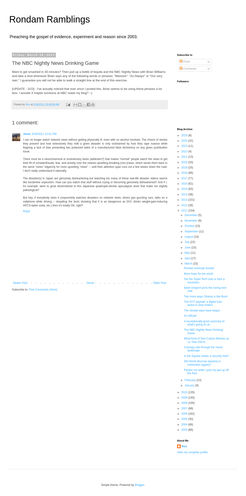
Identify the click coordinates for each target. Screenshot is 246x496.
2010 (184, 392)
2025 (184, 135)
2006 (184, 413)
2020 (184, 162)
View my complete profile (192, 452)
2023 (184, 146)
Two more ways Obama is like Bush (206, 296)
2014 (184, 194)
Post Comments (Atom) (43, 289)
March (189, 263)
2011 (184, 210)
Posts (185, 61)
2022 (184, 151)
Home (90, 283)
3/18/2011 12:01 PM (44, 134)
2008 (184, 403)
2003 (184, 429)
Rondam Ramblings (49, 19)
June (188, 247)
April (188, 258)
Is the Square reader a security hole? (206, 356)
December (191, 215)
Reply (26, 211)
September (192, 231)
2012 (184, 205)
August (189, 236)
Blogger (139, 485)
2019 (184, 167)
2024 (184, 140)
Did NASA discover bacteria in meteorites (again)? (202, 363)
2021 (184, 156)
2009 (184, 397)
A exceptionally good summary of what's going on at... (204, 323)
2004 (184, 424)
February (190, 380)
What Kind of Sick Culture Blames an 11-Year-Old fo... (206, 340)
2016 (184, 183)
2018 (184, 172)
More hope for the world (198, 273)
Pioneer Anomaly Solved (199, 268)
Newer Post (20, 283)
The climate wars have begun (202, 310)
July (187, 242)
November (191, 220)
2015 (184, 189)
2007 (184, 408)
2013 (184, 199)
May (188, 252)
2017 (184, 178)
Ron (184, 446)
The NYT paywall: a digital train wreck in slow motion (203, 303)
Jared (26, 134)
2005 (184, 419)
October (190, 226)
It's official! (190, 315)
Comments (188, 68)
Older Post (159, 283)
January (190, 385)
